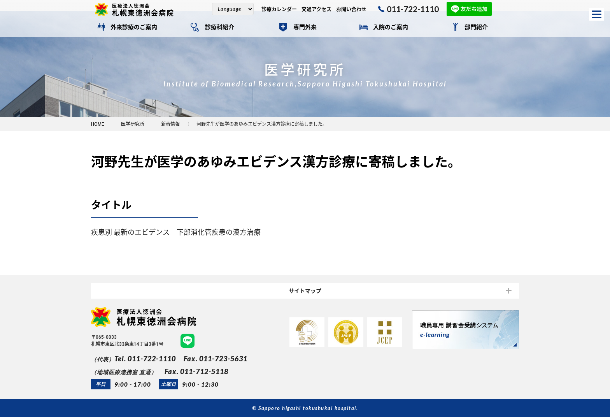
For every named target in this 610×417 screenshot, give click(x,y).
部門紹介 (476, 27)
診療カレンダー (279, 9)
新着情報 (170, 124)
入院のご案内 (390, 27)
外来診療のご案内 (133, 27)
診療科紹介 (219, 27)
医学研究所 (132, 124)
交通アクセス (316, 9)
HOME (97, 124)
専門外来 (305, 27)
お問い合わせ (351, 9)
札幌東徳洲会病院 (146, 9)
